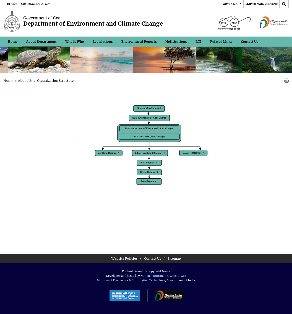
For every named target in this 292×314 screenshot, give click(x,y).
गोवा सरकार (11, 3)
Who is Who (74, 42)
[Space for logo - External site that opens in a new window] (234, 22)
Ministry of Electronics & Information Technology (131, 280)
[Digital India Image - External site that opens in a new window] (274, 22)
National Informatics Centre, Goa (163, 275)
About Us (25, 81)
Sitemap (174, 258)
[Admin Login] (232, 4)
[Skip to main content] (261, 4)
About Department (41, 42)
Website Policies (124, 258)
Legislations (103, 42)
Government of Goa (35, 3)
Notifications (176, 42)
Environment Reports (139, 42)
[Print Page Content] (286, 80)
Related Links (221, 42)
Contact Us (249, 42)
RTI (198, 42)
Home (13, 42)
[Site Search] (284, 4)
